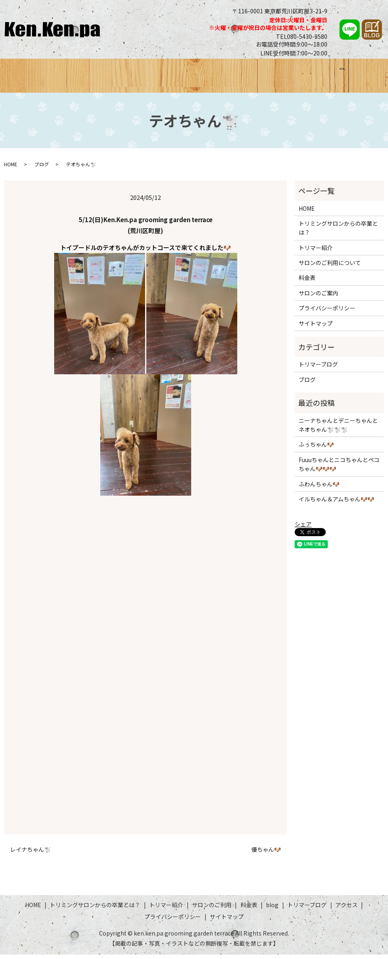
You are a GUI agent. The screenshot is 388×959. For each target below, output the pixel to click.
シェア (303, 529)
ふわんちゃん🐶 (319, 488)
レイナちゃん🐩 (30, 854)
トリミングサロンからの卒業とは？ (82, 71)
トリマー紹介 (161, 71)
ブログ (278, 71)
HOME (13, 71)
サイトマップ (316, 328)
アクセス (361, 71)
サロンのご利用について (330, 267)
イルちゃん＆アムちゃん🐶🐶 (336, 504)
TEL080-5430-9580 (301, 36)
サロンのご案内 (318, 297)
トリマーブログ (318, 71)
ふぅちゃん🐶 (316, 449)
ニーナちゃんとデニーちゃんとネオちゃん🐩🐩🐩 (338, 429)
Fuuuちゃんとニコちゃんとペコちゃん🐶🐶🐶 (339, 468)
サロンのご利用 (211, 71)
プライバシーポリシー (327, 313)
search (10, 86)
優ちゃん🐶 (266, 854)
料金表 (251, 71)
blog (272, 909)
